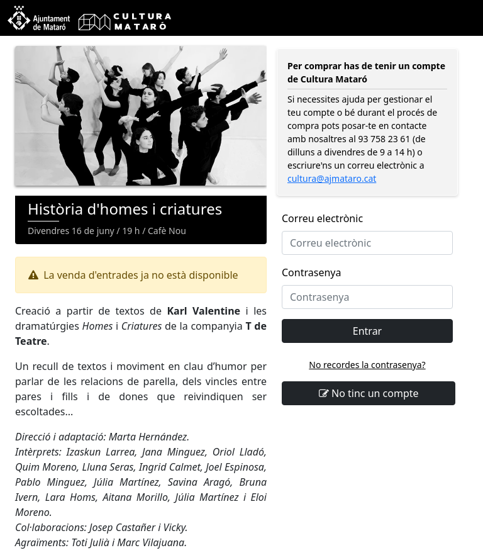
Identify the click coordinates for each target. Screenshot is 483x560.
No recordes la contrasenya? (367, 365)
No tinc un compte (369, 393)
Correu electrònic (322, 218)
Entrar (367, 331)
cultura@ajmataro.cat (331, 178)
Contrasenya (311, 272)
